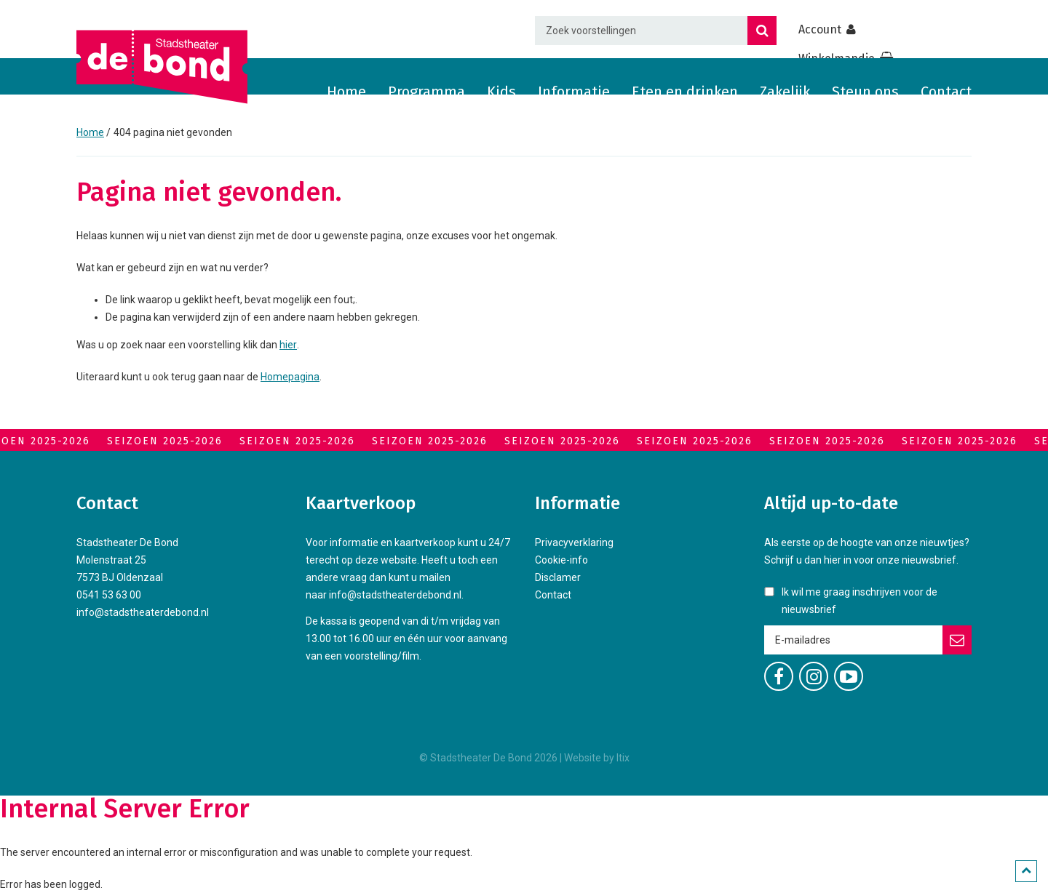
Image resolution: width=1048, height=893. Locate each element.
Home (346, 91)
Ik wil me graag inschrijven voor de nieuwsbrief (859, 600)
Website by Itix (597, 758)
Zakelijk (785, 91)
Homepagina (290, 377)
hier (288, 345)
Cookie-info (561, 560)
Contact (946, 91)
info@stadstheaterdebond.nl (142, 612)
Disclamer (558, 577)
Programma (426, 91)
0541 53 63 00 (108, 595)
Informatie (574, 91)
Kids (501, 91)
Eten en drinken (685, 91)
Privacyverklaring (574, 542)
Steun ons (865, 91)
